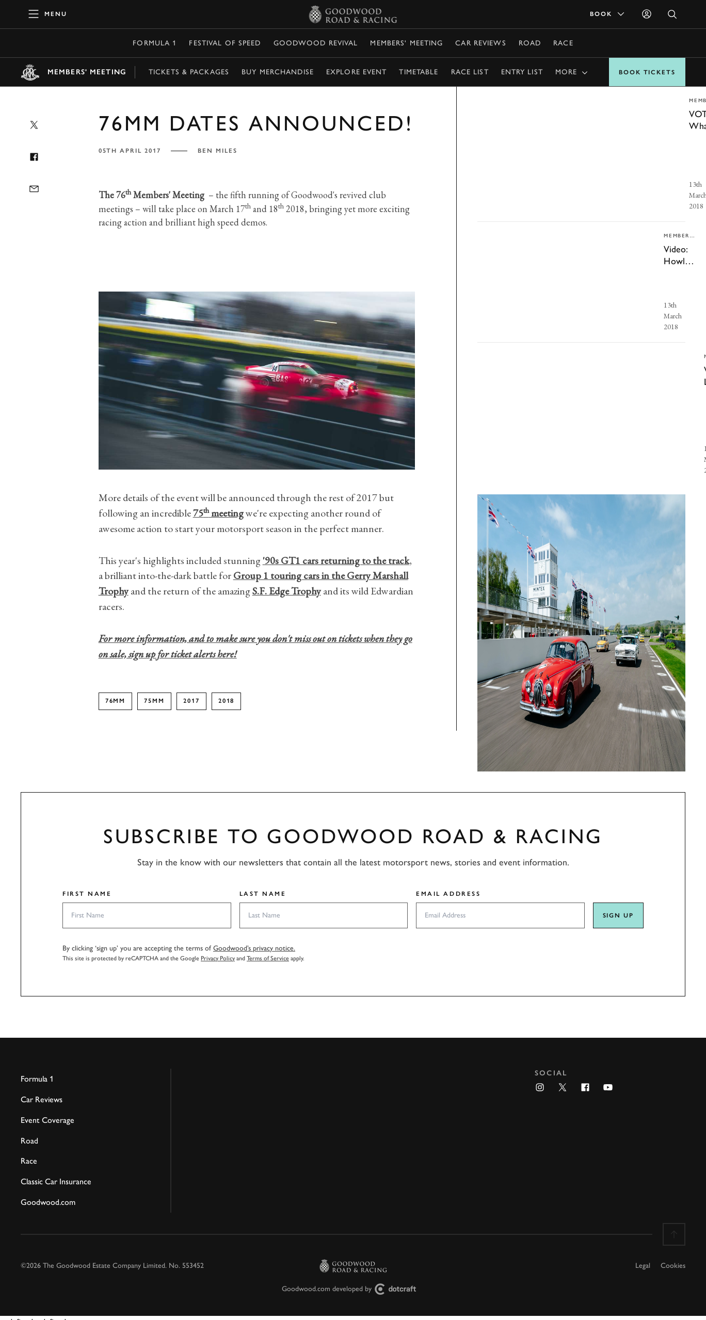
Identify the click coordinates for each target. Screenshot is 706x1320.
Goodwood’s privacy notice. (254, 948)
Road (530, 43)
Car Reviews (480, 43)
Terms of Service (268, 958)
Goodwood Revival (316, 43)
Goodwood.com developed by (353, 1289)
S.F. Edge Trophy (286, 591)
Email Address (448, 893)
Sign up (618, 915)
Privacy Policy (218, 958)
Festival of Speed (225, 43)
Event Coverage (47, 1120)
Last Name (262, 893)
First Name (87, 893)
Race (563, 43)
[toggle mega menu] (48, 14)
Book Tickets (647, 72)
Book (608, 14)
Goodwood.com (48, 1202)
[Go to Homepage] (353, 14)
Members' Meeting (406, 43)
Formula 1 (154, 43)
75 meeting (218, 513)
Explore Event (356, 72)
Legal (642, 1265)
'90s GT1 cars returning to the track (336, 560)
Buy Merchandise (278, 72)
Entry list (522, 72)
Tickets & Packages (189, 72)
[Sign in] (647, 14)
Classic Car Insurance (56, 1181)
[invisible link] (581, 154)
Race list (470, 72)
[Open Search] (672, 14)
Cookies (673, 1265)
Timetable (418, 72)
